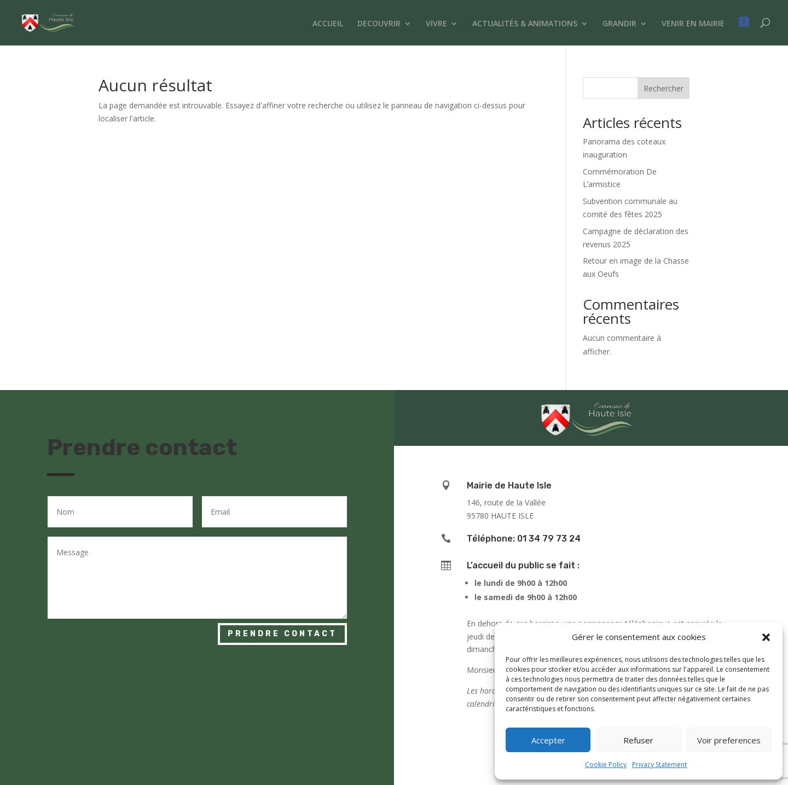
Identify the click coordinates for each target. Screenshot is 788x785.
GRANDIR (619, 24)
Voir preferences (729, 740)
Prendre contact (282, 633)
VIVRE (436, 24)
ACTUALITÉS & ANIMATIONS (524, 24)
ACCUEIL (327, 24)
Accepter (548, 740)
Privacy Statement (659, 764)
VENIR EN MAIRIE (693, 24)
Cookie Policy (606, 764)
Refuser (638, 740)
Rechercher (663, 88)
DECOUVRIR (379, 24)
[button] (766, 637)
